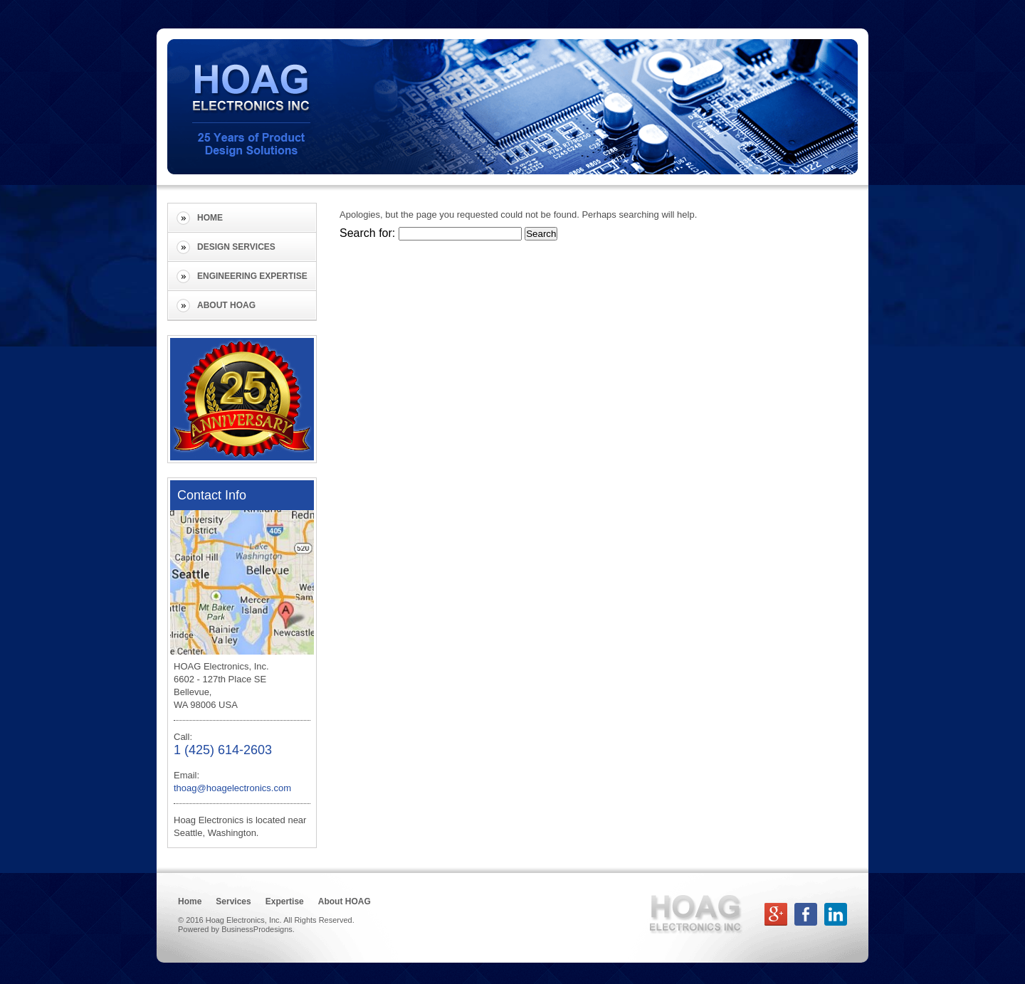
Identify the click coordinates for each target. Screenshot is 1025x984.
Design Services (236, 247)
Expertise (285, 901)
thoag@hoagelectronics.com (232, 788)
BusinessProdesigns (257, 929)
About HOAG (226, 305)
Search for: (367, 233)
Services (233, 901)
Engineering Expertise (252, 276)
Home (210, 218)
